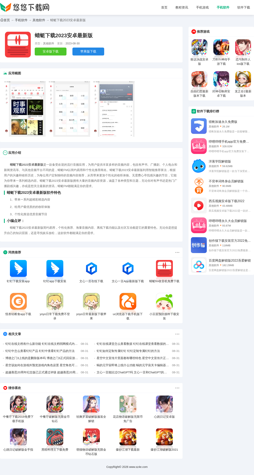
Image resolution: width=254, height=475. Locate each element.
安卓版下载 (51, 51)
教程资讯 (181, 7)
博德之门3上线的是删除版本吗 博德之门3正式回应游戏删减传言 (46, 358)
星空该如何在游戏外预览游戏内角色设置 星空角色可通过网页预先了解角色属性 (46, 365)
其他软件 (39, 20)
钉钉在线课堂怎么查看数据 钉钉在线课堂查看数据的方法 (138, 343)
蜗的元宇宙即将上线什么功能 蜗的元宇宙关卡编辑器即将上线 (138, 365)
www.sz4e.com (138, 466)
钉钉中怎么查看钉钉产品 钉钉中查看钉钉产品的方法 (46, 351)
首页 (164, 7)
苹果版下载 (88, 51)
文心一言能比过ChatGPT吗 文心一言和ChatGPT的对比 (138, 372)
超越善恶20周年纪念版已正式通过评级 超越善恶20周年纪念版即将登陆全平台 (46, 372)
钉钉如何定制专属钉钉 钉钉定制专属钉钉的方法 (138, 351)
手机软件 (223, 7)
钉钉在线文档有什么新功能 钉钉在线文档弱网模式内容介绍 (46, 343)
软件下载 (243, 7)
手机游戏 (202, 7)
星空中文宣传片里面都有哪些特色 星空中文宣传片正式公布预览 (138, 358)
